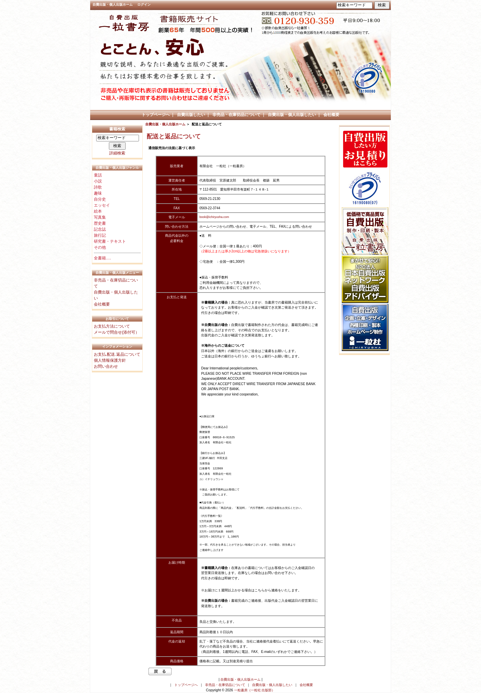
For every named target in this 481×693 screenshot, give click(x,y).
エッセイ (102, 205)
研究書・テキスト (110, 241)
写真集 (100, 217)
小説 (98, 181)
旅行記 (100, 235)
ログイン (144, 4)
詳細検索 (117, 153)
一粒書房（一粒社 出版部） (254, 690)
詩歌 (98, 187)
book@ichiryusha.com (214, 217)
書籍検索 (117, 129)
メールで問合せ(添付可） (116, 332)
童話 (98, 175)
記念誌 (100, 229)
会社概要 (331, 114)
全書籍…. (102, 258)
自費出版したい (191, 114)
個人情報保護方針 (110, 360)
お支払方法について (112, 326)
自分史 (100, 199)
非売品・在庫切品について (236, 114)
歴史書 (100, 223)
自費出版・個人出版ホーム (113, 4)
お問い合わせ (106, 366)
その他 (100, 247)
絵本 (98, 211)
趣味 (98, 193)
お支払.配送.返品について (117, 354)
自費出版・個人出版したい (292, 114)
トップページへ (156, 114)
